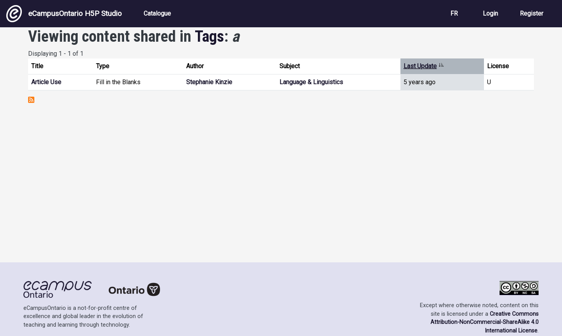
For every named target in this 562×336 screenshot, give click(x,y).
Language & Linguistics (311, 82)
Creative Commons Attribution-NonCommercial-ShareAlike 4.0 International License (484, 322)
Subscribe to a (31, 100)
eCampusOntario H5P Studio (64, 13)
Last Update (424, 66)
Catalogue (157, 13)
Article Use (46, 82)
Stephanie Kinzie (209, 82)
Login (490, 13)
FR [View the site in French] (454, 13)
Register (531, 13)
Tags (209, 36)
